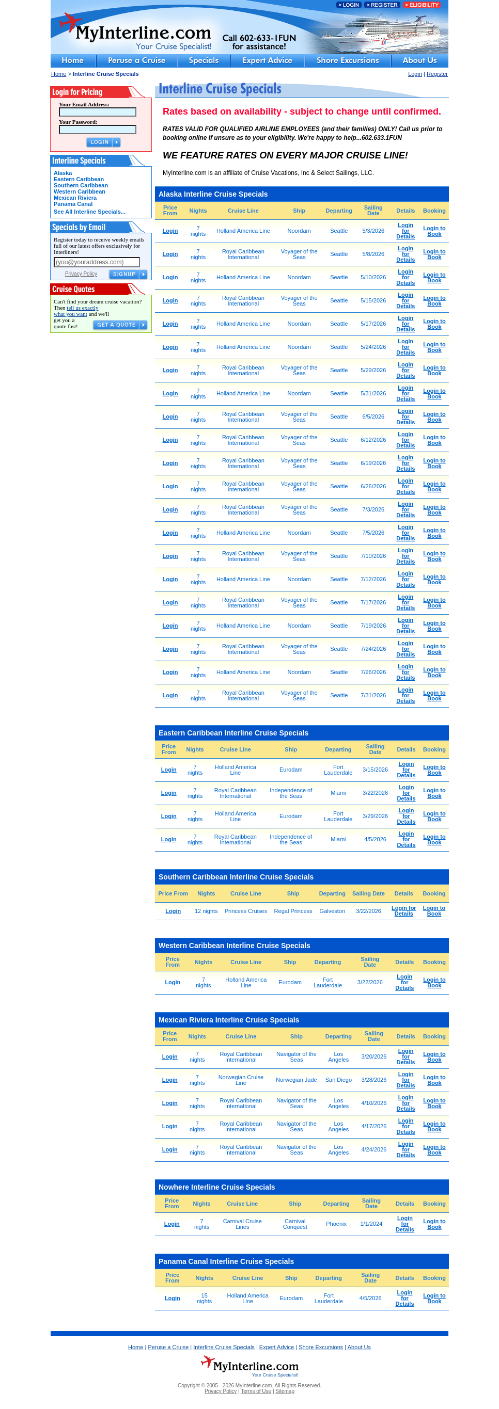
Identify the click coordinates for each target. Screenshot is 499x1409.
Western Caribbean (79, 191)
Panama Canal (73, 204)
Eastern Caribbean (79, 179)
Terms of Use (256, 1391)
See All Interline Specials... (90, 212)
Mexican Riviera (75, 198)
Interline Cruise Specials (224, 1347)
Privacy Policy (81, 274)
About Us (359, 1347)
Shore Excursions (321, 1347)
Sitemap (284, 1391)
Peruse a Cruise (168, 1347)
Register (437, 74)
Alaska (63, 173)
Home (58, 74)
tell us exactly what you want (76, 311)
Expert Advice (276, 1347)
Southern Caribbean (81, 185)
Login (415, 74)
